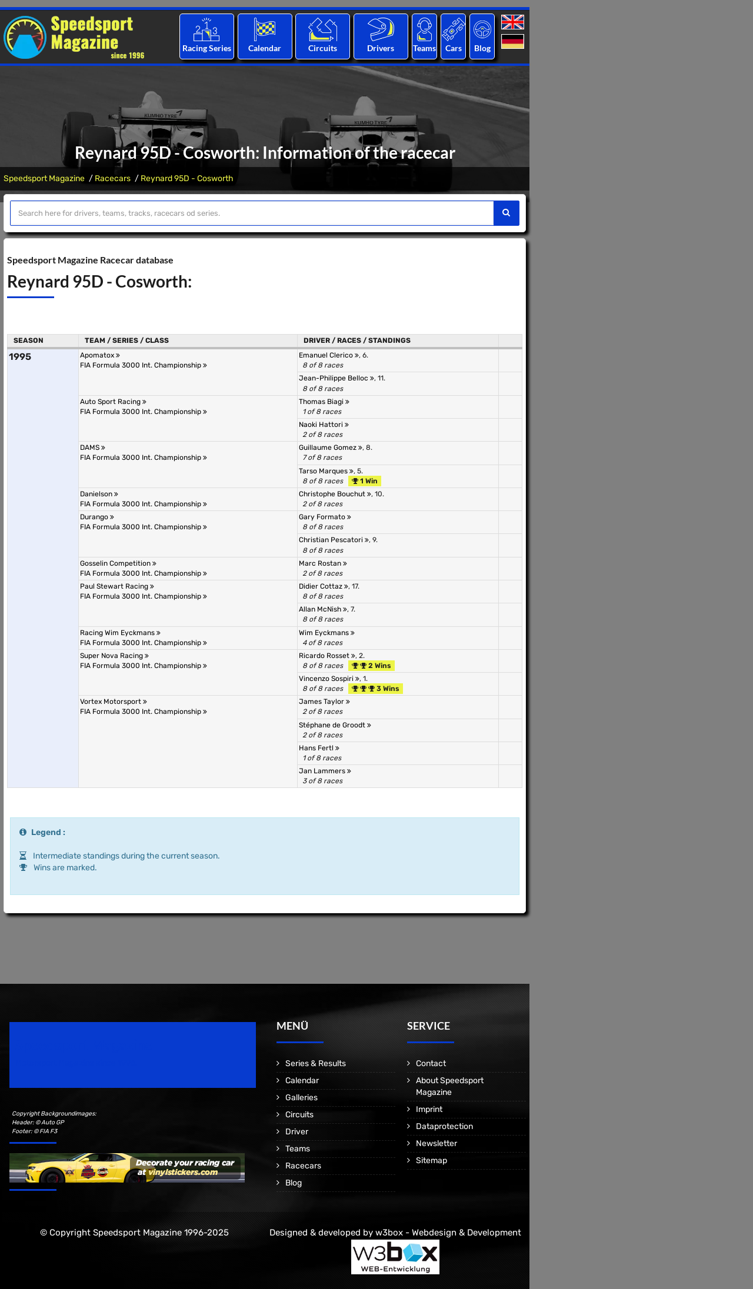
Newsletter (436, 1143)
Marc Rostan (323, 563)
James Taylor (324, 701)
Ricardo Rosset (327, 656)
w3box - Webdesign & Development (448, 1232)
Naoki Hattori (324, 424)
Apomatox (100, 355)
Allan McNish (323, 609)
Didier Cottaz (323, 586)
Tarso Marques (326, 471)
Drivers (380, 48)
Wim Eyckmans (327, 633)
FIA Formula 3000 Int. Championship (143, 365)
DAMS (92, 447)
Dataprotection (444, 1126)
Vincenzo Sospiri (329, 678)
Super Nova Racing (114, 656)
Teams (424, 48)
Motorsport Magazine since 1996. (76, 1063)
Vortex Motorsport (113, 701)
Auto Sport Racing (113, 402)
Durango (97, 517)
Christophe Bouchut (335, 494)
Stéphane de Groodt (335, 725)
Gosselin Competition (118, 563)
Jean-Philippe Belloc (336, 378)
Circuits (322, 48)
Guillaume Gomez (330, 447)
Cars (453, 48)
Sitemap (431, 1161)
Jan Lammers (325, 771)
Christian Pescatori (334, 540)
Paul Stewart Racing (117, 586)
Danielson (99, 494)
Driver (296, 1132)
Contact (431, 1063)
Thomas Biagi (324, 402)
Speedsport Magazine (44, 178)
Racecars (113, 178)
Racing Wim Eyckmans (120, 633)
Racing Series (206, 48)
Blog (482, 48)
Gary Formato (325, 517)
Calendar (264, 48)
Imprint (429, 1109)
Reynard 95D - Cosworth (187, 178)
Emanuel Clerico (329, 355)
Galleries (301, 1098)
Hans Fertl (319, 748)
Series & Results (315, 1063)
